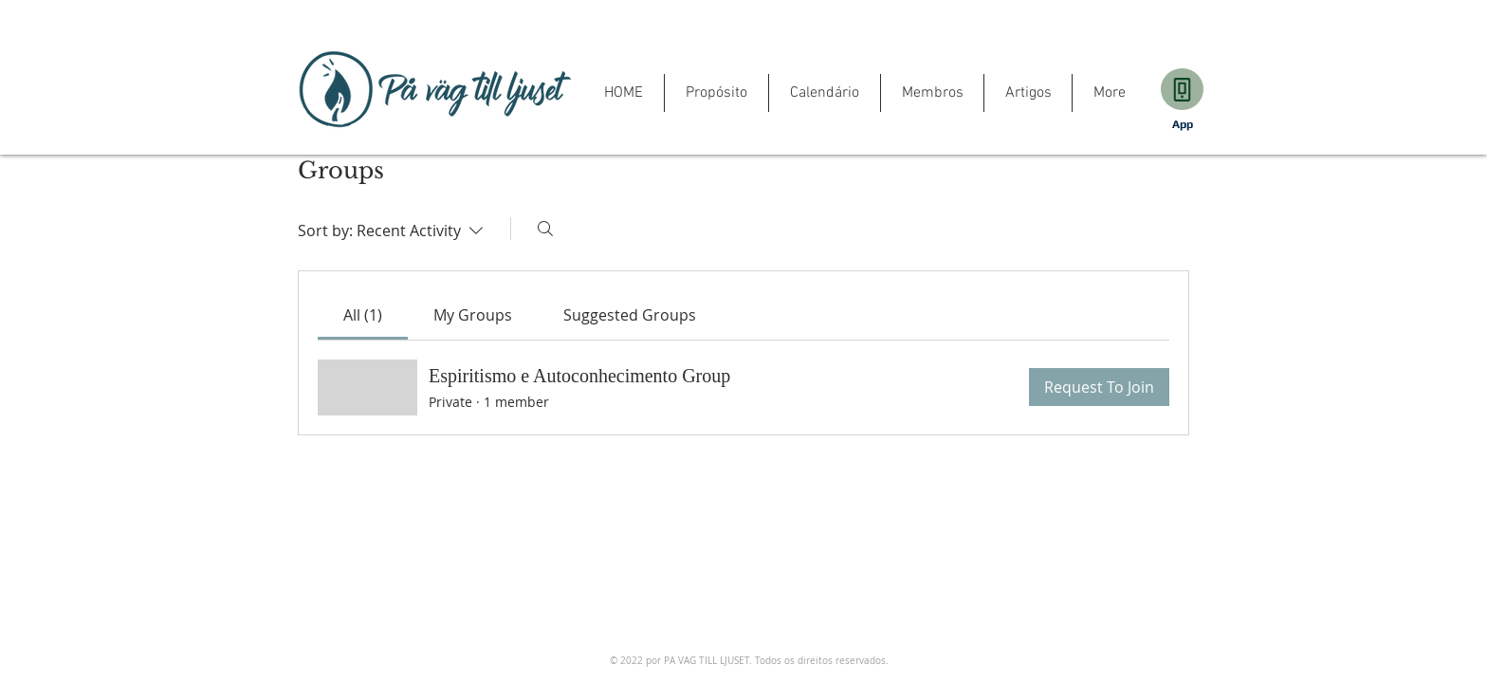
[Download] (1182, 89)
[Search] (545, 228)
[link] (362, 315)
